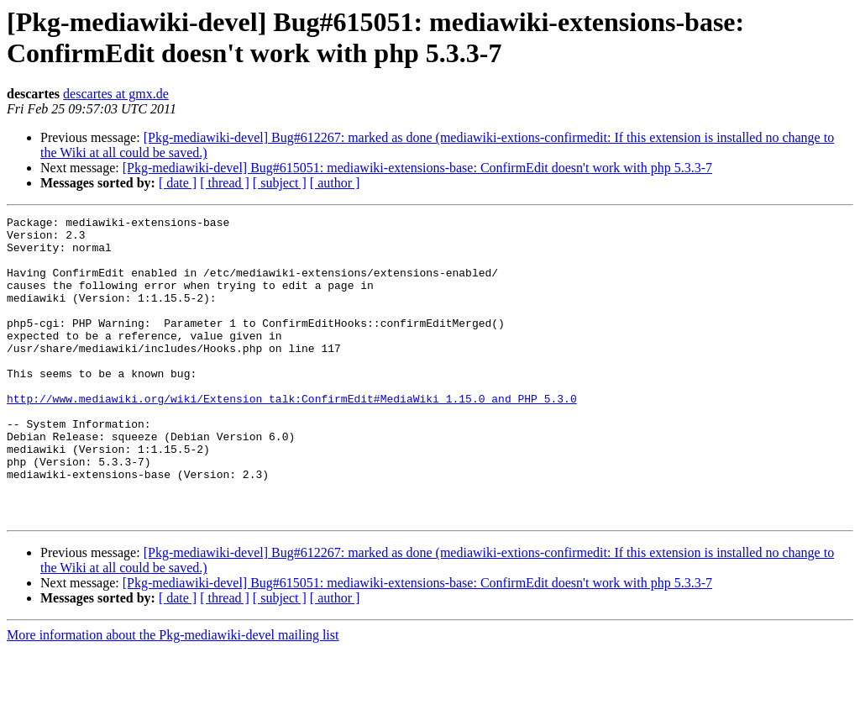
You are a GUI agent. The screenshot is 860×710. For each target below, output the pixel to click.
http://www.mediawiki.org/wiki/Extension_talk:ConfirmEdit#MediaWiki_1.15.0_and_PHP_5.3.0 (292, 436)
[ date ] (178, 183)
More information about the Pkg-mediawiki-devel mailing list (172, 695)
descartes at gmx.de (116, 94)
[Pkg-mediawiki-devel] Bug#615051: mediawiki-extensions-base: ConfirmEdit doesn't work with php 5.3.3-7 (417, 167)
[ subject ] (280, 183)
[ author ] (335, 183)
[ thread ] (224, 183)
